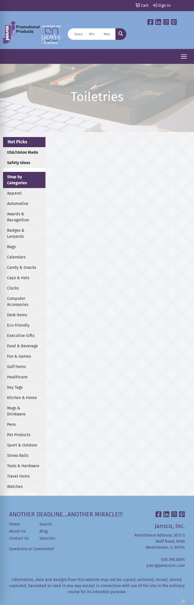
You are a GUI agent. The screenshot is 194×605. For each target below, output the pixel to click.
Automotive (17, 203)
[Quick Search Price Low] (93, 34)
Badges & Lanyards (16, 233)
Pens (11, 424)
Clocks (13, 288)
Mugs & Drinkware (16, 411)
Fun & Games (19, 356)
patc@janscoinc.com (166, 565)
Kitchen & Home (22, 397)
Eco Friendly (18, 325)
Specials (47, 538)
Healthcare (17, 377)
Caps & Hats (18, 277)
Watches (14, 486)
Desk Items (17, 314)
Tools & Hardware (23, 465)
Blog (43, 531)
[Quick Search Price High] (108, 34)
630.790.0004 (173, 559)
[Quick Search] (77, 34)
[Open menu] (184, 56)
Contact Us (19, 538)
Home (14, 524)
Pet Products (18, 434)
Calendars (16, 257)
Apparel (14, 193)
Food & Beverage (22, 346)
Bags (11, 246)
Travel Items (18, 476)
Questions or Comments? (31, 548)
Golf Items (16, 366)
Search (45, 524)
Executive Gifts (20, 335)
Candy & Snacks (21, 267)
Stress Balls (17, 455)
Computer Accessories (17, 301)
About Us (17, 531)
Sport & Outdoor (22, 445)
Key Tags (14, 387)
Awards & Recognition (18, 217)
